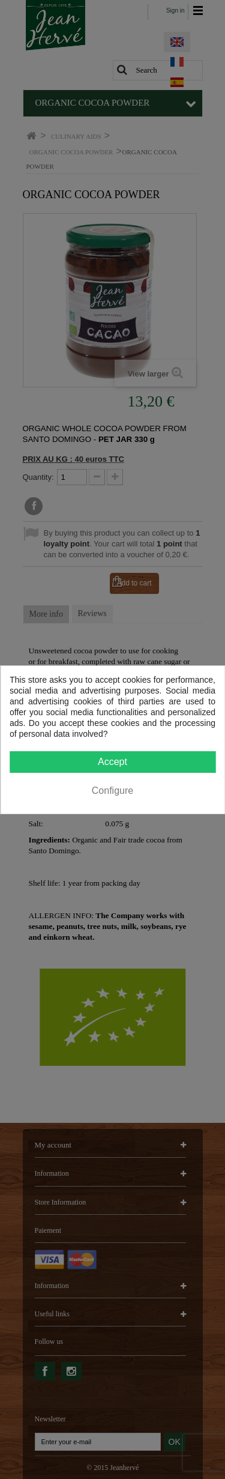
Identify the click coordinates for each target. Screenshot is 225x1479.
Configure (112, 790)
